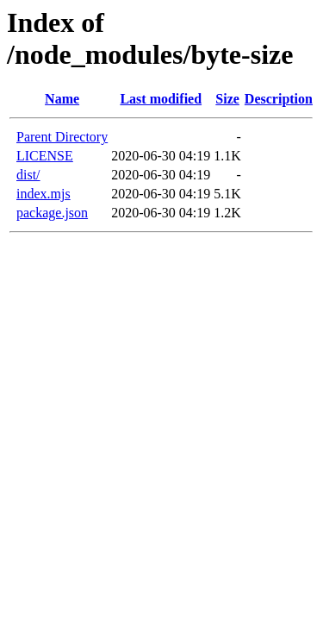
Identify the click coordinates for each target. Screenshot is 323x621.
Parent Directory (62, 136)
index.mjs (43, 193)
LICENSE (44, 155)
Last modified (161, 98)
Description (279, 98)
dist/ (28, 174)
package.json (52, 212)
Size (227, 98)
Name (62, 98)
